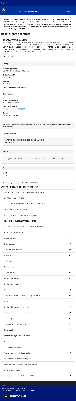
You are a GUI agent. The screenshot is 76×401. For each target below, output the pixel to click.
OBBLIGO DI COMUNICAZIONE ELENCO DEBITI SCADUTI (24, 226)
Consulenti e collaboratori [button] (13, 249)
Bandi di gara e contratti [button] (12, 284)
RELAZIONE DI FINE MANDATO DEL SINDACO (20, 221)
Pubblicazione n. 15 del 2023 (14, 109)
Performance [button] (8, 261)
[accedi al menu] (68, 10)
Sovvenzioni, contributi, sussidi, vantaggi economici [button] (22, 295)
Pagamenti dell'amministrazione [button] (15, 324)
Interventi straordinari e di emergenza (17, 358)
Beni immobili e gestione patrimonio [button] (17, 307)
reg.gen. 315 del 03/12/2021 (14, 115)
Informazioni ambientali (12, 347)
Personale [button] (7, 255)
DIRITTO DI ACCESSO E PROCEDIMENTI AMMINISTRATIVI (24, 192)
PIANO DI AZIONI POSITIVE (13, 232)
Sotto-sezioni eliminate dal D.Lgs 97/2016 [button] (19, 376)
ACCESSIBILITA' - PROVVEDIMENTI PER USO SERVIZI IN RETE (26, 204)
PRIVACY (32, 390)
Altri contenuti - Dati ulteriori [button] (14, 370)
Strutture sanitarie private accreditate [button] (17, 353)
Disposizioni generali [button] (11, 238)
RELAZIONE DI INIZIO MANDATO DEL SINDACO (20, 215)
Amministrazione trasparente (22, 19)
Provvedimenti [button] (9, 290)
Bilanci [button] (6, 301)
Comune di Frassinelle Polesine (26, 11)
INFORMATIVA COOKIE (18, 396)
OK (6, 396)
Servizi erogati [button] (9, 318)
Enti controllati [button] (9, 272)
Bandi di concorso (10, 267)
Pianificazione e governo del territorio (17, 335)
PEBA (6, 341)
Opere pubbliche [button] (9, 330)
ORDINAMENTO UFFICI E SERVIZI (15, 209)
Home (6, 19)
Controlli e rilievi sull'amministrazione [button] (17, 313)
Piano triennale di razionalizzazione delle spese (20, 364)
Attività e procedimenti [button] (12, 278)
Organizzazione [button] (9, 244)
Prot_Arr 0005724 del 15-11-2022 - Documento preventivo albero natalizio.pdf (36, 158)
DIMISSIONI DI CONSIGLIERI (14, 198)
